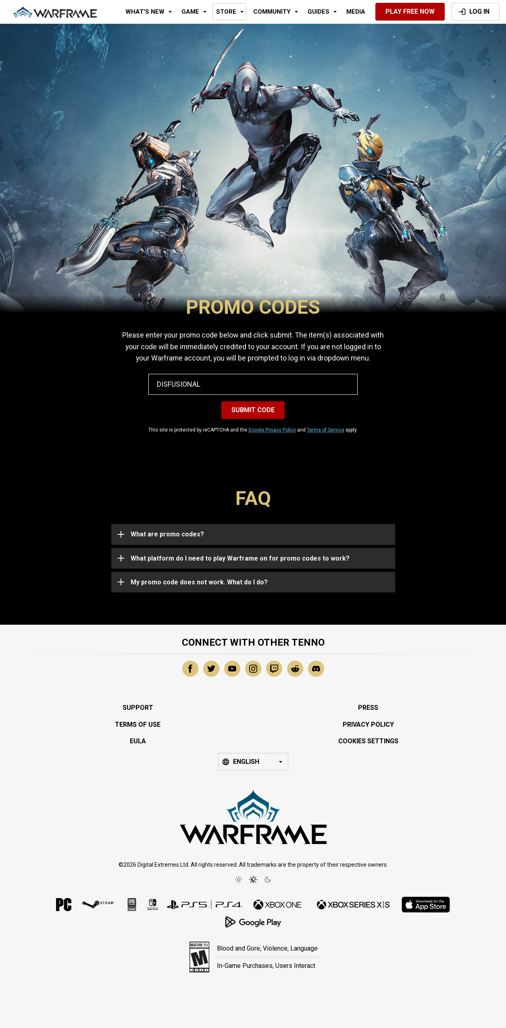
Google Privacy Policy (272, 430)
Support (138, 707)
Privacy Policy (368, 724)
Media (355, 11)
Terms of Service (325, 430)
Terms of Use (137, 724)
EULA (138, 741)
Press (368, 707)
